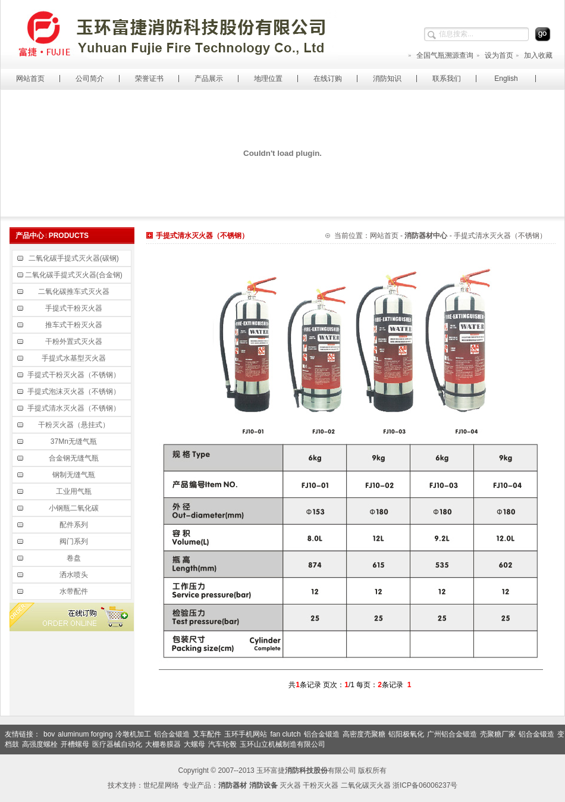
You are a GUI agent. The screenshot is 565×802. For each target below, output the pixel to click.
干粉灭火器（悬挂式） (74, 425)
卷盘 (75, 558)
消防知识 (387, 78)
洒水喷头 (74, 575)
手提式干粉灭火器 (74, 308)
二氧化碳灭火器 (366, 785)
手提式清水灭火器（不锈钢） (74, 408)
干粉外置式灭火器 (74, 341)
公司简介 (90, 78)
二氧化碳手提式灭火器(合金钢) (74, 275)
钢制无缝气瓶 (74, 475)
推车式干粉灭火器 (74, 325)
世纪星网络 (161, 785)
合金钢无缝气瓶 (75, 458)
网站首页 (30, 78)
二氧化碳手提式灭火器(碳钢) (75, 258)
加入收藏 (534, 55)
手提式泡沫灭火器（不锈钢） (74, 391)
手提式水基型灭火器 (75, 358)
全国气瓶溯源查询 (440, 55)
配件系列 (74, 525)
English (505, 78)
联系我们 (446, 78)
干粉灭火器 (320, 785)
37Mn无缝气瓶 (75, 441)
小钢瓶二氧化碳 (75, 508)
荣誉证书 (149, 78)
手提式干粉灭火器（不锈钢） (74, 375)
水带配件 (74, 591)
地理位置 (268, 78)
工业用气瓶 (74, 491)
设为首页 (494, 55)
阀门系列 (74, 541)
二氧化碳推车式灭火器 (74, 291)
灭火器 (290, 785)
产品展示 (208, 78)
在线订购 (327, 78)
